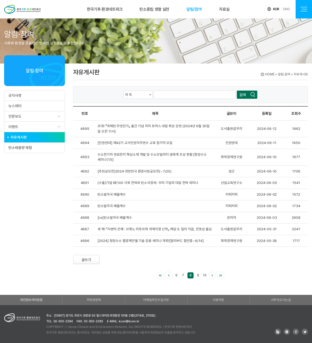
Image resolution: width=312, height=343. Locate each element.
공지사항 (15, 95)
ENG (286, 9)
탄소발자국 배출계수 (112, 194)
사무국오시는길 (281, 300)
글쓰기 (86, 260)
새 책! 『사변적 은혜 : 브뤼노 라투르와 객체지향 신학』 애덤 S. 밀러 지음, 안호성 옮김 (155, 229)
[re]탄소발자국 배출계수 (115, 218)
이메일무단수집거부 (156, 300)
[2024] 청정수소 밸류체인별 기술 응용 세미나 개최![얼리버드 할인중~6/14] (151, 241)
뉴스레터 (15, 106)
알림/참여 (194, 9)
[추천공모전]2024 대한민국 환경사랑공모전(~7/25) (134, 171)
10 (204, 275)
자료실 (224, 9)
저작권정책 (94, 300)
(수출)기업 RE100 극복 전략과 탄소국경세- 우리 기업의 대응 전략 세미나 (148, 183)
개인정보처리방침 (31, 300)
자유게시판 (18, 137)
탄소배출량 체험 (20, 147)
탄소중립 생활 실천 (154, 9)
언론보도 (15, 116)
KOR (276, 9)
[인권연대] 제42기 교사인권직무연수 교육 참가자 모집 (135, 143)
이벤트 (13, 127)
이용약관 (218, 300)
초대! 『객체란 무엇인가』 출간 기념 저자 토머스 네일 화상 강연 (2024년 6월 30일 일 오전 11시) (154, 128)
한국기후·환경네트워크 (105, 9)
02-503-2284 (63, 321)
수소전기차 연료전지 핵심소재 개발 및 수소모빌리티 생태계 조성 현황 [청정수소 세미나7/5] (152, 157)
